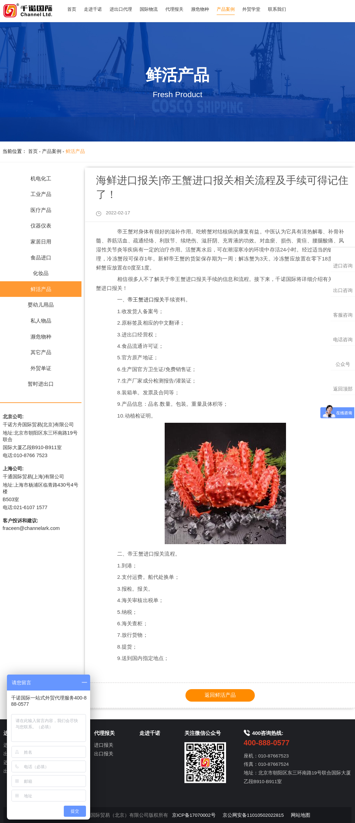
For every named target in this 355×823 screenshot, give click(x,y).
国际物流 (154, 9)
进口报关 (103, 745)
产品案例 (235, 9)
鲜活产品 (75, 151)
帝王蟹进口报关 (146, 299)
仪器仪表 (41, 226)
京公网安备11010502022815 (253, 814)
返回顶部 (343, 389)
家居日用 (41, 242)
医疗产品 (41, 210)
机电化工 (41, 178)
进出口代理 (124, 9)
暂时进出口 (41, 384)
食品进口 (41, 257)
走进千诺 (95, 9)
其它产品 (41, 352)
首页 (72, 9)
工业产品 (41, 194)
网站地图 (300, 814)
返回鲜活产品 (220, 695)
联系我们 (289, 9)
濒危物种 (208, 9)
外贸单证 (41, 368)
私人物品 (41, 321)
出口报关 (103, 753)
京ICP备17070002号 (194, 814)
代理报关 (181, 9)
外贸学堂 (262, 9)
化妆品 (41, 273)
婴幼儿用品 (41, 305)
